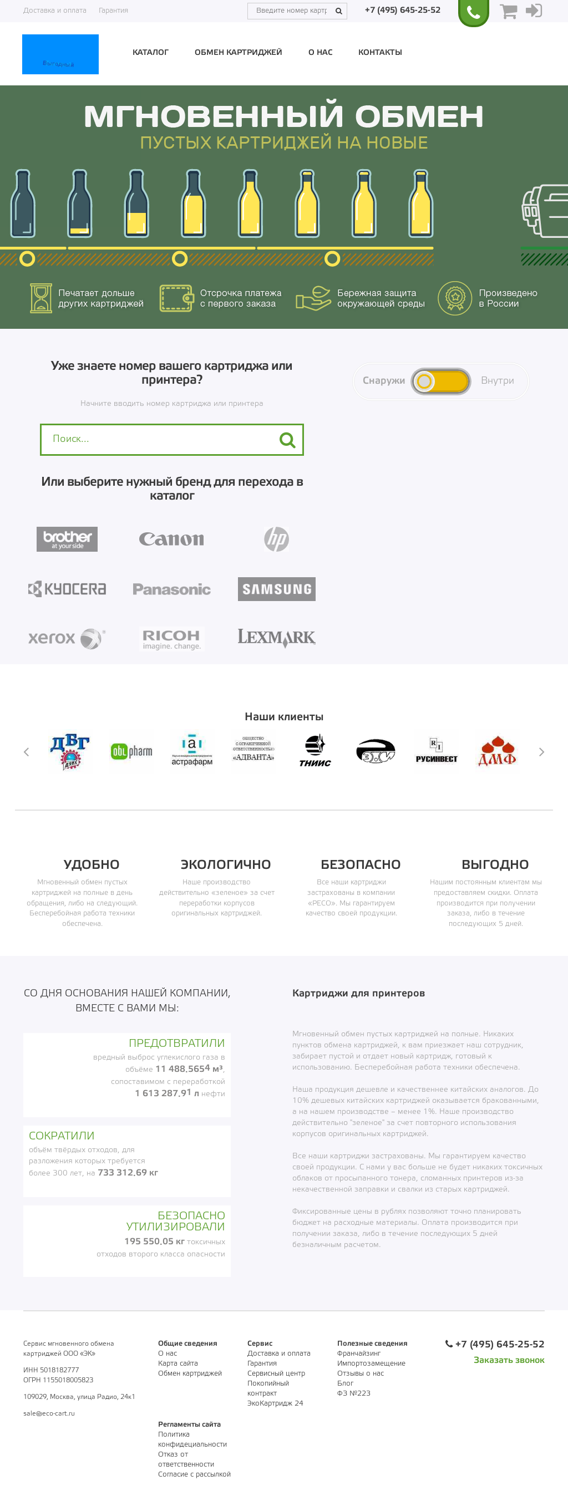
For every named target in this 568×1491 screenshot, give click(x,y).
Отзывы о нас (360, 1374)
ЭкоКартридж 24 (275, 1404)
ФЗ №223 (354, 1394)
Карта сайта (178, 1364)
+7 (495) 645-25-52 (402, 10)
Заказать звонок (509, 1360)
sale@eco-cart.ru (49, 1414)
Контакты (380, 53)
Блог (345, 1384)
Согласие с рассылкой (194, 1475)
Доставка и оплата (55, 11)
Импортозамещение (371, 1364)
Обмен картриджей (238, 53)
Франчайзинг (359, 1354)
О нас (320, 53)
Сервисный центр (276, 1374)
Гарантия (113, 11)
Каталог (151, 53)
